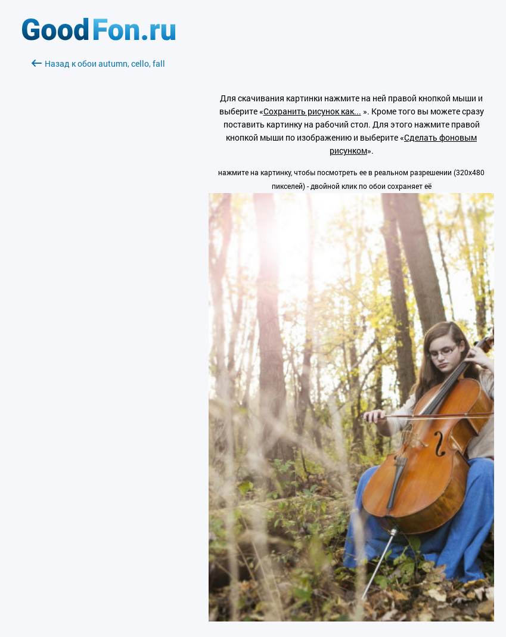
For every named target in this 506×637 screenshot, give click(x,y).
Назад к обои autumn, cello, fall (98, 63)
